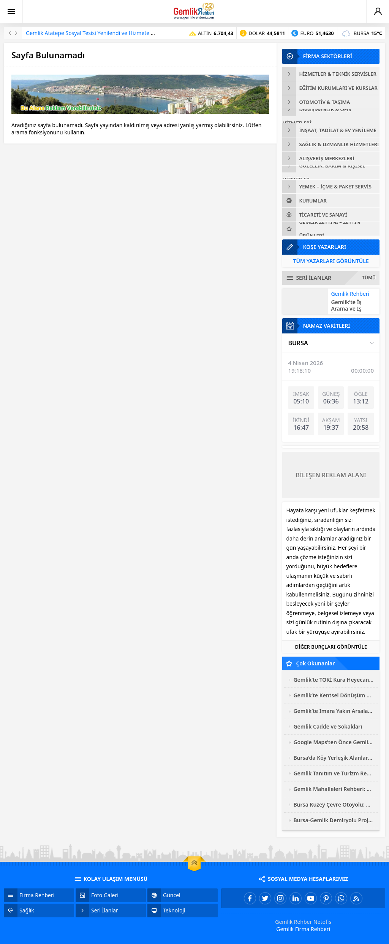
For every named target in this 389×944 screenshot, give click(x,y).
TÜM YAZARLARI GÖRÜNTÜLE (331, 261)
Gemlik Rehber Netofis (303, 921)
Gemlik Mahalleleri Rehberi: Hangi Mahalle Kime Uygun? (333, 789)
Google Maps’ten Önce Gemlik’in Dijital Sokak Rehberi (333, 742)
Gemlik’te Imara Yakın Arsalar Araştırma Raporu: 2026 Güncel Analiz (333, 710)
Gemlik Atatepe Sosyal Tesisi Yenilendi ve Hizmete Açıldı (95, 33)
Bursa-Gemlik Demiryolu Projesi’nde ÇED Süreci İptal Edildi (333, 820)
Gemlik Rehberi (350, 293)
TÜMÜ (369, 277)
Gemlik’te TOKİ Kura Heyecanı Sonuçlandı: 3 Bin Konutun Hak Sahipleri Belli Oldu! (333, 679)
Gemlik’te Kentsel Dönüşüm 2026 (333, 695)
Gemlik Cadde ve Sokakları (327, 726)
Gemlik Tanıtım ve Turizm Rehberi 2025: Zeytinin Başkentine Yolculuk (333, 773)
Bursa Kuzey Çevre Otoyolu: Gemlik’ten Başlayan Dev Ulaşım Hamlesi (333, 804)
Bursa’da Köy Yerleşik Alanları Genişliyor (333, 757)
